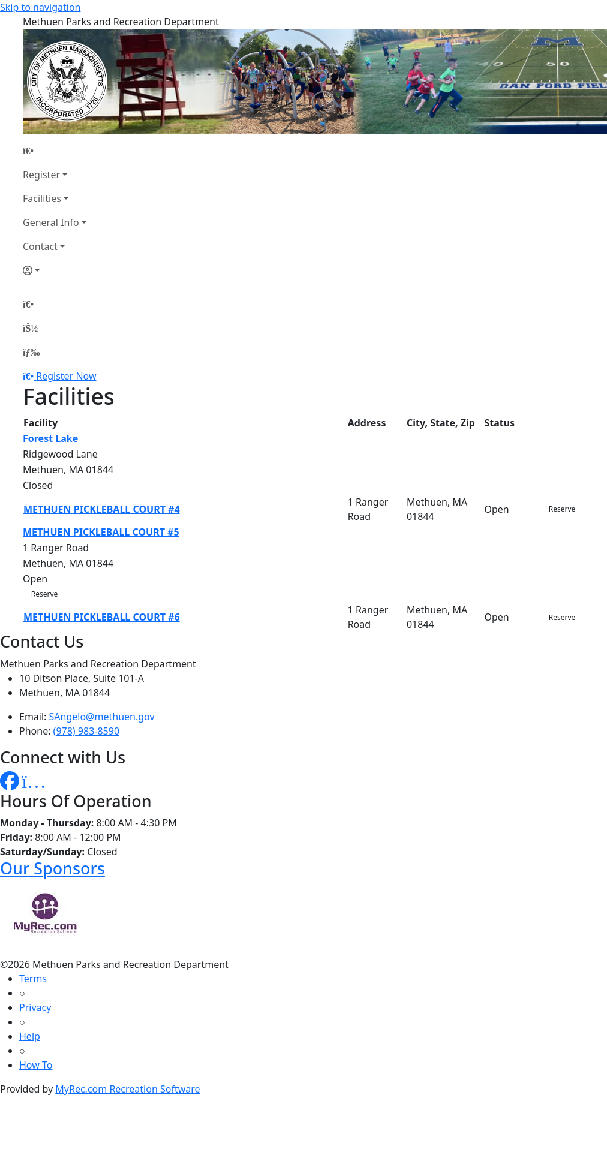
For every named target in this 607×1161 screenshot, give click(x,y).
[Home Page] (54, 151)
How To (35, 1065)
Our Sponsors (52, 868)
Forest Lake (50, 438)
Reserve (562, 509)
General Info (51, 222)
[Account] (54, 270)
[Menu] (31, 352)
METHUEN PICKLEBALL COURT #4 (101, 509)
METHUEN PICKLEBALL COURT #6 (101, 617)
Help (29, 1036)
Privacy (35, 1007)
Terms (33, 978)
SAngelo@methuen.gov (102, 716)
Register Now (66, 376)
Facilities (42, 198)
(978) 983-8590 (86, 731)
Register (41, 174)
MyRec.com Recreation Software (127, 1089)
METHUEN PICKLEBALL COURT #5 (101, 532)
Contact (40, 246)
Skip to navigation (40, 7)
